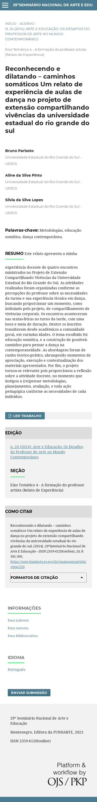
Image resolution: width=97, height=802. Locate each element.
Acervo (27, 23)
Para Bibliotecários (23, 635)
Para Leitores (18, 620)
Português (16, 669)
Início (10, 23)
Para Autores (18, 628)
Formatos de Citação (34, 577)
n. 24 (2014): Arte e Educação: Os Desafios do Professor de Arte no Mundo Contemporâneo (47, 34)
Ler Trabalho (26, 416)
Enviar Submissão (29, 693)
